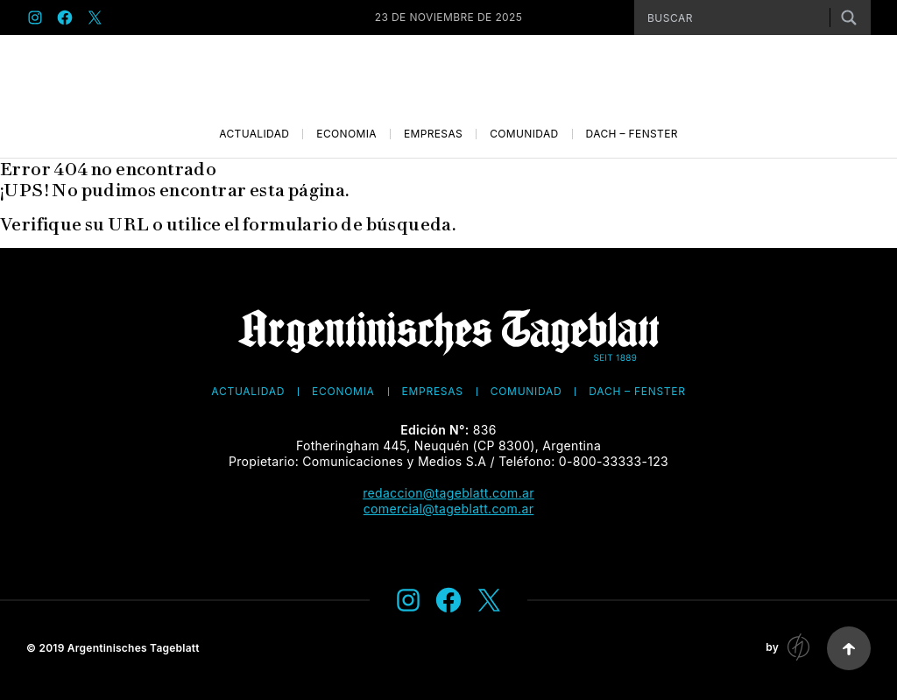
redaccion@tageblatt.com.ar (448, 492)
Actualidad (254, 134)
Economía (346, 134)
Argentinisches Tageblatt (133, 647)
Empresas (433, 134)
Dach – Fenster (632, 134)
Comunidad (524, 134)
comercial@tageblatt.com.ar (448, 508)
